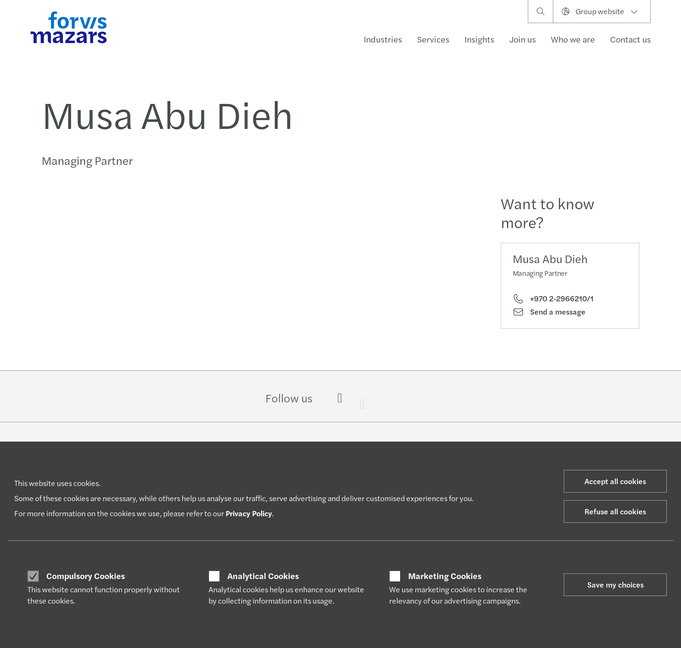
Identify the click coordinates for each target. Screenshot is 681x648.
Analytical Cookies (263, 575)
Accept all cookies (615, 481)
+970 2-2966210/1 (553, 298)
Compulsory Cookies (85, 575)
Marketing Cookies (444, 575)
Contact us (630, 39)
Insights (479, 39)
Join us (522, 39)
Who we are (573, 39)
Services (433, 39)
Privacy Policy (249, 513)
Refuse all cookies (615, 511)
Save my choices (615, 584)
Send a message (549, 312)
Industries (383, 39)
